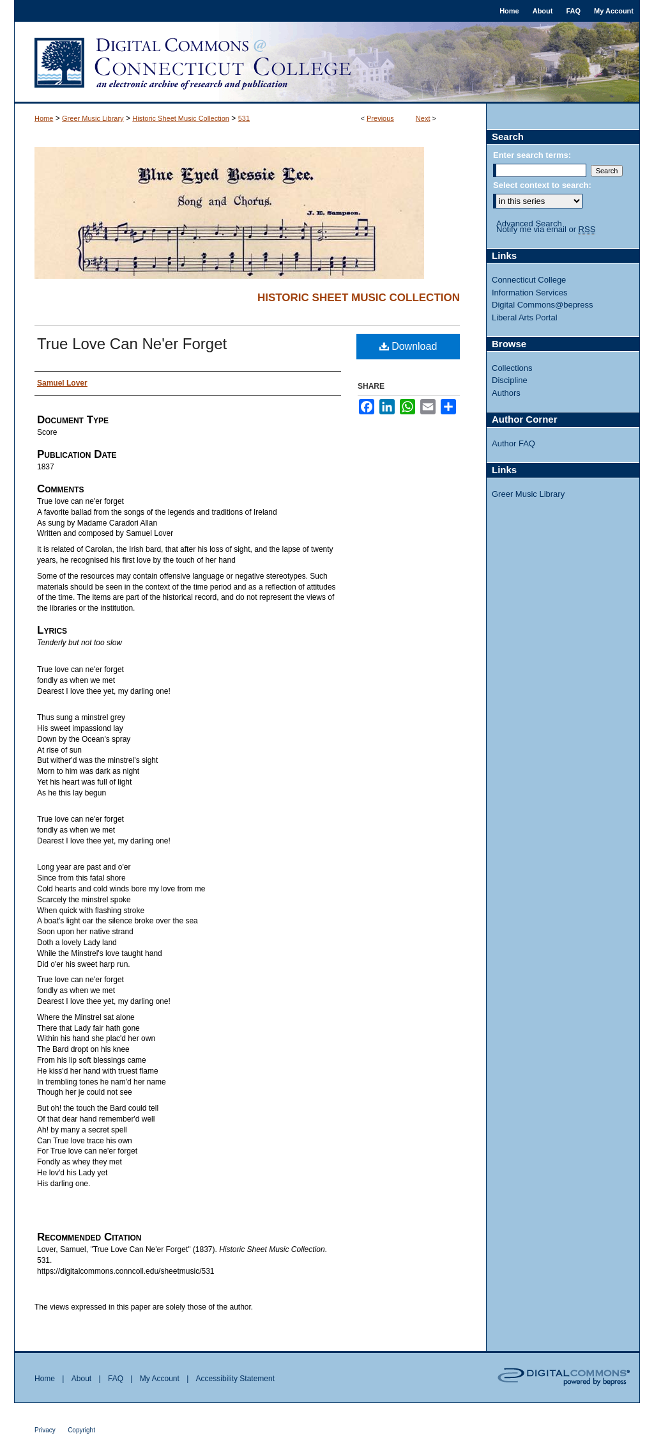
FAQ (115, 1378)
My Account (159, 1378)
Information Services (530, 292)
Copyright (81, 1430)
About (81, 1378)
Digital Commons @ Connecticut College (327, 63)
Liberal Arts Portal (525, 317)
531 (244, 118)
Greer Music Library (93, 118)
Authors (506, 393)
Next (423, 118)
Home (43, 118)
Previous (380, 118)
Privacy (45, 1430)
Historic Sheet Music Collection (180, 118)
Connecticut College (529, 280)
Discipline (510, 380)
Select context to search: (542, 185)
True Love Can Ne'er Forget (132, 343)
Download (408, 346)
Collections (512, 368)
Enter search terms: (532, 155)
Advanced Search (529, 223)
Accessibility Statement (235, 1378)
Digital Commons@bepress (542, 304)
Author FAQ (513, 443)
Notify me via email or (545, 229)
